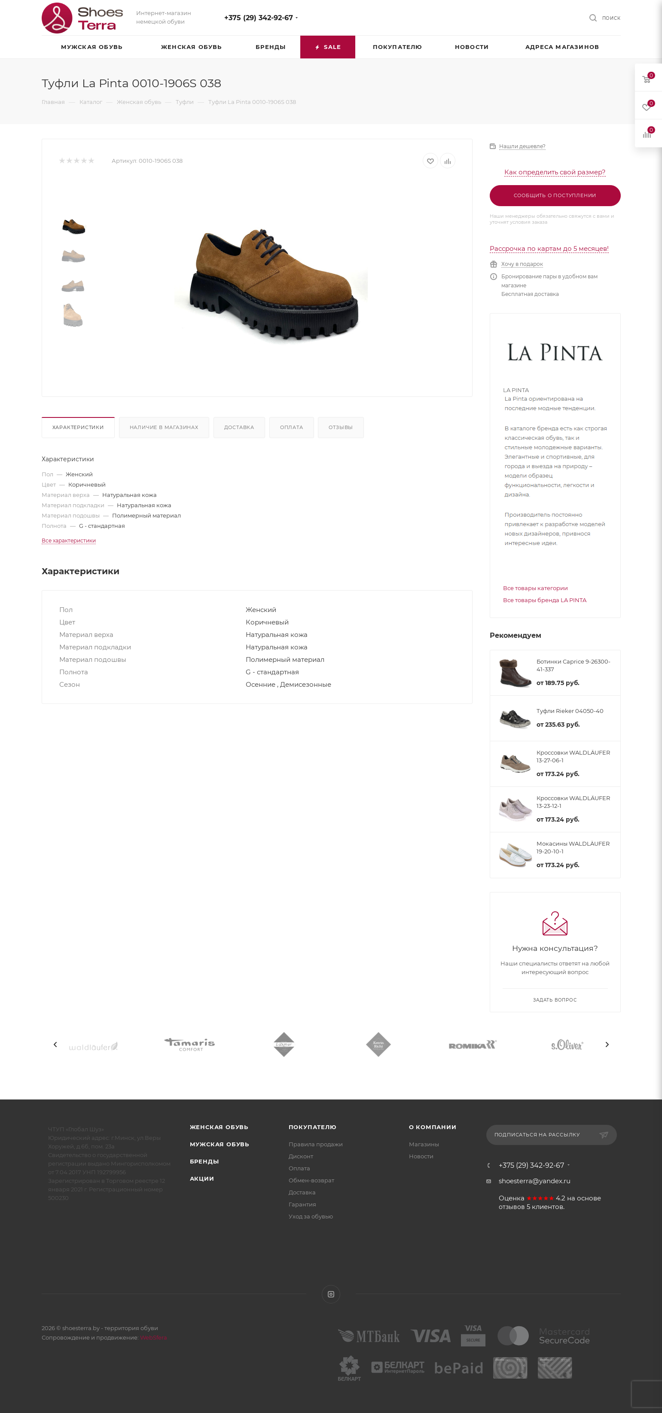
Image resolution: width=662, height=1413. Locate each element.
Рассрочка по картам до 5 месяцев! (549, 248)
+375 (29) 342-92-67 (258, 18)
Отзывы (341, 427)
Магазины (424, 1144)
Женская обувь (219, 1127)
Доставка (239, 427)
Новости (421, 1156)
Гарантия (302, 1204)
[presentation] (55, 1044)
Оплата (291, 427)
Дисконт (301, 1156)
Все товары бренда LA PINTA (544, 600)
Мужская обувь (219, 1144)
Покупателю (312, 1127)
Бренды (204, 1161)
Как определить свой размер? (555, 172)
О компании (433, 1127)
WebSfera (153, 1337)
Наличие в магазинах (164, 427)
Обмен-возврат (311, 1180)
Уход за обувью (311, 1216)
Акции (202, 1178)
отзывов (512, 1207)
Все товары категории (535, 588)
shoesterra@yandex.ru (534, 1181)
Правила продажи (316, 1144)
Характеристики (78, 427)
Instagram (331, 1294)
